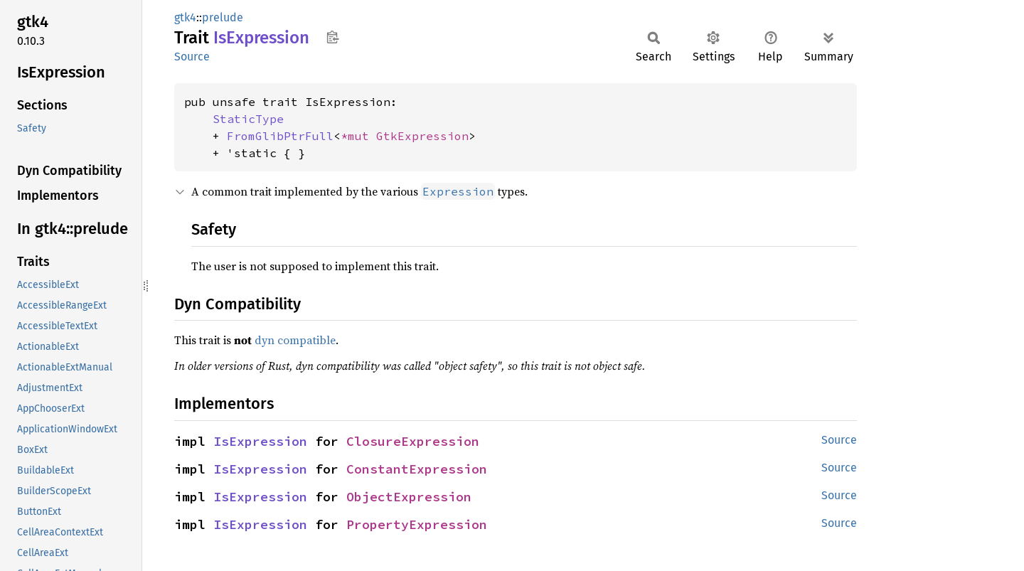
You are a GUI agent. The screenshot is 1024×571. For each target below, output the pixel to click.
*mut (358, 136)
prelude (222, 17)
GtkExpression (422, 136)
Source (192, 56)
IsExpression (260, 441)
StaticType (248, 119)
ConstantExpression (416, 469)
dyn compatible (295, 340)
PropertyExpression (416, 524)
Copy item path (332, 37)
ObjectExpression (408, 497)
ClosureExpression (412, 441)
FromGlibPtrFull (280, 136)
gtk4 (185, 17)
